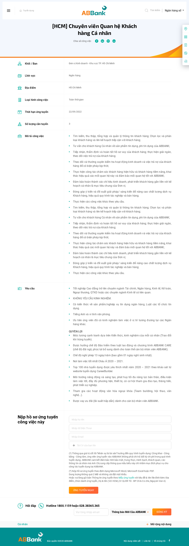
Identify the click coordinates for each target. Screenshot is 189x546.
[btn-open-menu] (8, 10)
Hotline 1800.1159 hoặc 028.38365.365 (68, 505)
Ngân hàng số (173, 10)
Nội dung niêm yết (132, 541)
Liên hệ (147, 541)
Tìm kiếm (152, 10)
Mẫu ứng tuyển (126, 477)
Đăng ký (162, 511)
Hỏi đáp (27, 505)
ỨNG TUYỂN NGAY (83, 490)
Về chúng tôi (159, 541)
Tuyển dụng (28, 10)
